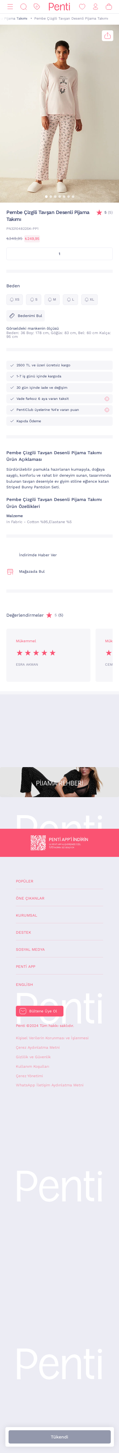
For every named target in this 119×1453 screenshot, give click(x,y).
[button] (46, 196)
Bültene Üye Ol (43, 1011)
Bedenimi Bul (25, 316)
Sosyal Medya (30, 949)
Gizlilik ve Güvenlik (33, 1057)
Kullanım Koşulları (32, 1066)
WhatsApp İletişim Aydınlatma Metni (49, 1085)
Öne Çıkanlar (30, 898)
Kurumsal (26, 915)
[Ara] (23, 7)
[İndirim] (37, 7)
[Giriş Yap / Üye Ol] (95, 7)
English (24, 984)
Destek (23, 932)
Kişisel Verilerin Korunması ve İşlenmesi (52, 1038)
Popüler (24, 881)
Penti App (25, 966)
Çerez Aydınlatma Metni (38, 1047)
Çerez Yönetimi (29, 1076)
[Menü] (10, 7)
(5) (108, 213)
